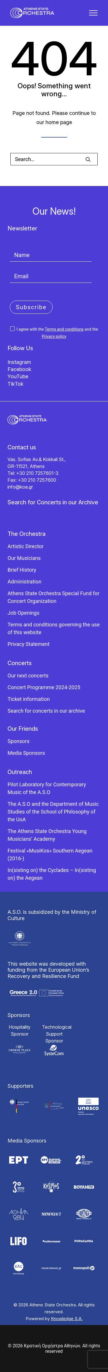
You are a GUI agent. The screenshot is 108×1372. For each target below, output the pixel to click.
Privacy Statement (28, 644)
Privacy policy (54, 336)
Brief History (21, 570)
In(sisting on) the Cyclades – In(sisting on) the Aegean (51, 874)
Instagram (19, 362)
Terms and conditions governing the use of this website (53, 628)
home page (59, 122)
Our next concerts (27, 676)
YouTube (17, 376)
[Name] (51, 255)
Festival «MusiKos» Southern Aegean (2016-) (49, 854)
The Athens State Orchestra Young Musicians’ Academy (46, 835)
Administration (24, 582)
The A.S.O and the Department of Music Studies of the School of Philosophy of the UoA (53, 811)
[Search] (54, 159)
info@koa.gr (20, 487)
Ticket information (28, 699)
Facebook (19, 369)
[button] (93, 13)
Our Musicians (24, 558)
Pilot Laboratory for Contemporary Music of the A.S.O (46, 788)
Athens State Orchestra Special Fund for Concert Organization (53, 597)
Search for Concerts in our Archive (52, 502)
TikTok (15, 384)
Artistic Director (25, 546)
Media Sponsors (26, 753)
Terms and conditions (64, 329)
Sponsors (18, 741)
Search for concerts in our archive (46, 711)
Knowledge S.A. (67, 1318)
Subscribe (31, 307)
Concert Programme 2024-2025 (43, 687)
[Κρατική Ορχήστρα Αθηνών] (32, 13)
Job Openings (23, 613)
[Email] (51, 276)
